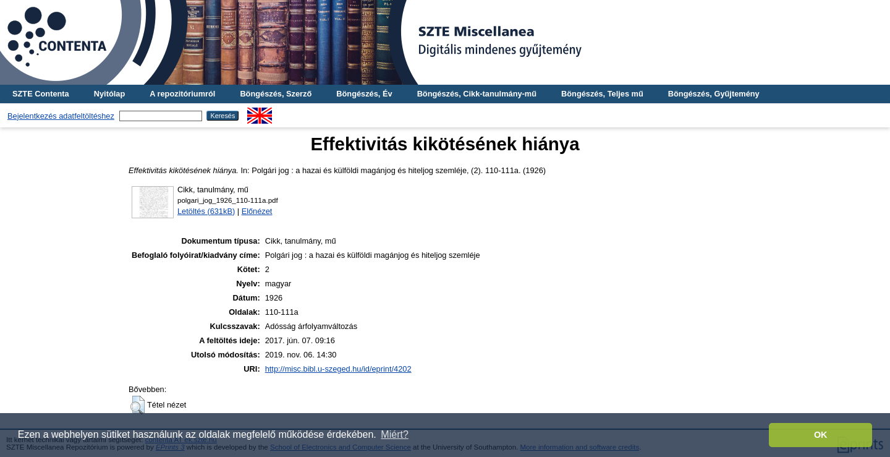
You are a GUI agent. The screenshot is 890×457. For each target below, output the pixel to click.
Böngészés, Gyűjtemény (714, 93)
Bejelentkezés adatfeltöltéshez (60, 116)
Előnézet (257, 211)
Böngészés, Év (364, 93)
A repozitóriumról (182, 93)
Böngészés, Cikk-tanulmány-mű (476, 93)
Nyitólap (109, 93)
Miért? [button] (394, 434)
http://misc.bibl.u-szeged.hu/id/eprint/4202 (338, 369)
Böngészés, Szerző (276, 93)
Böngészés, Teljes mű (602, 93)
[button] (137, 405)
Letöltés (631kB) (206, 211)
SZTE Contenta (40, 93)
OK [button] (821, 435)
